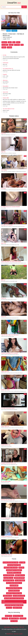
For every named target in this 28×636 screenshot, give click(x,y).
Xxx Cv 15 (9, 607)
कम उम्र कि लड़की (14, 585)
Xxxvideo (17, 44)
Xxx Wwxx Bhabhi (19, 580)
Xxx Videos (5, 44)
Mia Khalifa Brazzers (14, 590)
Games (4, 47)
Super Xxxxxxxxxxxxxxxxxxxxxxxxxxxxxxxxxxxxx (12, 601)
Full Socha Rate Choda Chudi (14, 588)
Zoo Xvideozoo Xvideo (18, 595)
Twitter (8, 30)
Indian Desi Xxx (7, 595)
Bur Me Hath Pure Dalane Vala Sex (14, 605)
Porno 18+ (4, 618)
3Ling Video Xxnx (8, 577)
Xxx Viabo (22, 562)
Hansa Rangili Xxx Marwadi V (14, 570)
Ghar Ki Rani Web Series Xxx (14, 583)
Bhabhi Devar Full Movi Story (14, 593)
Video (9, 42)
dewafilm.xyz (10, 633)
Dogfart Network (17, 607)
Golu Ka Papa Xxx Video (14, 565)
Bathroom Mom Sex (9, 580)
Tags (20, 627)
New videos (7, 627)
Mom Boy (21, 567)
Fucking (9, 47)
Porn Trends (14, 621)
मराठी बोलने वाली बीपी (19, 577)
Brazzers (4, 42)
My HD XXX (8, 615)
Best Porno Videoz (18, 615)
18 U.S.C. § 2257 (18, 633)
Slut (22, 44)
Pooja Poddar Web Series (10, 567)
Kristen (11, 44)
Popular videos (14, 627)
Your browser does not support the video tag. (14, 22)
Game (18, 42)
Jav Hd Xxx (23, 618)
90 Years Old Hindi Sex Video (10, 562)
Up (23, 627)
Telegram (14, 30)
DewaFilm (14, 3)
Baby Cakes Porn (20, 575)
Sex (14, 42)
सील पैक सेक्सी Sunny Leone (14, 572)
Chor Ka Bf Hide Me (9, 575)
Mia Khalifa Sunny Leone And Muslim (14, 598)
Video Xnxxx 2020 (13, 618)
